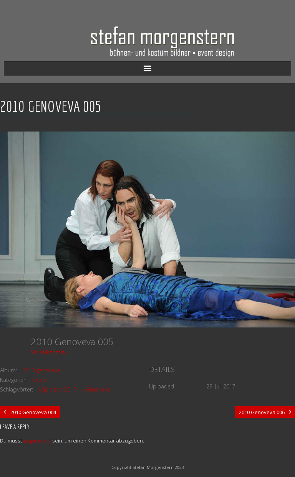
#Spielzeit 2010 (57, 389)
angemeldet (37, 440)
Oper (39, 379)
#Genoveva (96, 389)
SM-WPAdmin (48, 352)
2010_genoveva (41, 370)
